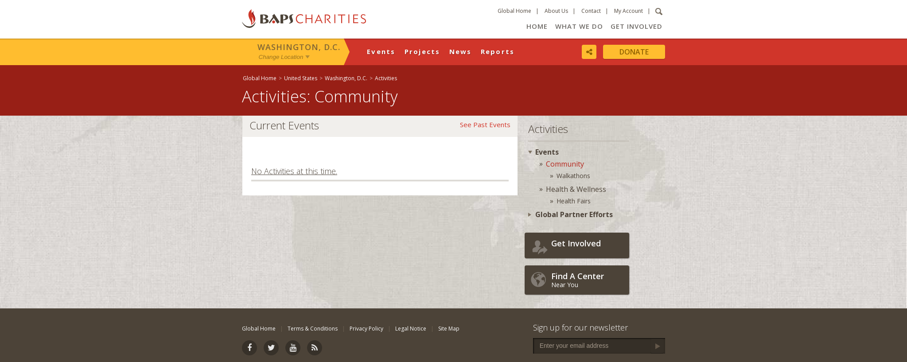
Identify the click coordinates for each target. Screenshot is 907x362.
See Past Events (485, 124)
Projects (422, 51)
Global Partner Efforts (574, 214)
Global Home (514, 11)
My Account (628, 11)
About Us (556, 11)
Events (381, 51)
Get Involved (636, 26)
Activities (386, 78)
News (460, 51)
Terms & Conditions (313, 328)
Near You (588, 280)
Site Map (448, 328)
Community (565, 164)
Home (537, 26)
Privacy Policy (366, 328)
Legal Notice (410, 328)
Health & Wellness (576, 189)
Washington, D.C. (298, 47)
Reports (498, 51)
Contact (591, 11)
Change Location (281, 57)
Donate (634, 52)
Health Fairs (574, 201)
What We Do (579, 26)
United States (300, 78)
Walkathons (573, 175)
